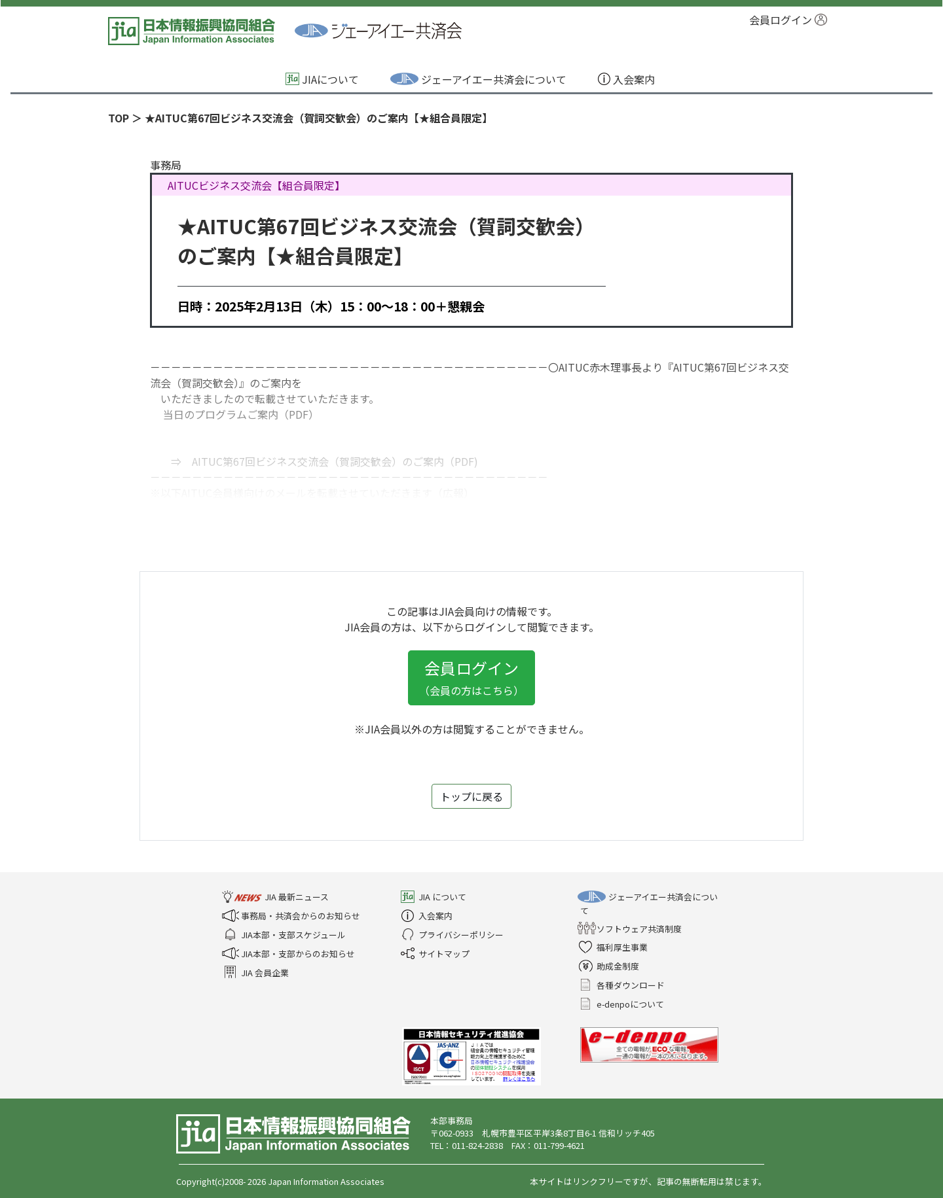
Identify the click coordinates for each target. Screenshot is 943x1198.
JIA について (434, 896)
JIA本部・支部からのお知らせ (290, 953)
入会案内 (628, 79)
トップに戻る (471, 796)
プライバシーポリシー (453, 934)
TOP (118, 118)
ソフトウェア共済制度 (631, 929)
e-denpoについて (622, 1004)
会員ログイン (788, 19)
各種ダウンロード (622, 985)
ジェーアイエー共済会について (479, 79)
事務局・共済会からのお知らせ (292, 915)
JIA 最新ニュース (277, 896)
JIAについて (323, 79)
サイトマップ (436, 953)
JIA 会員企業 (257, 972)
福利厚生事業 (614, 947)
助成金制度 (609, 966)
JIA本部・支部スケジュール (285, 934)
